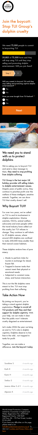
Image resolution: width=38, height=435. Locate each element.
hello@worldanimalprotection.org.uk (15, 427)
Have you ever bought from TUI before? (18, 97)
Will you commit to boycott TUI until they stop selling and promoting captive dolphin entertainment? (18, 84)
